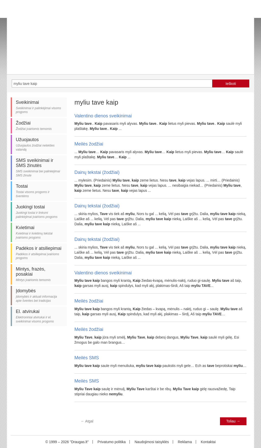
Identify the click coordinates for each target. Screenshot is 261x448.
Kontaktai (208, 442)
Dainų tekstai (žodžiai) (97, 172)
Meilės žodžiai (88, 144)
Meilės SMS (86, 357)
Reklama (185, 442)
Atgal (87, 421)
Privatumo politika (112, 442)
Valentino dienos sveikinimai (103, 115)
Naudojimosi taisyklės (152, 442)
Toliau (233, 421)
